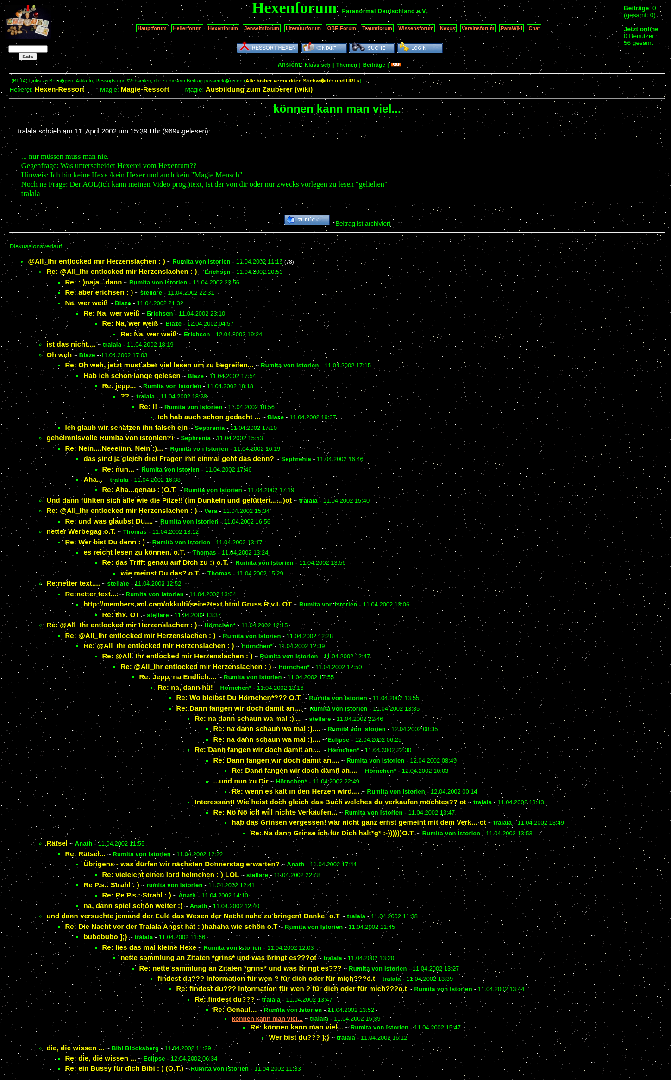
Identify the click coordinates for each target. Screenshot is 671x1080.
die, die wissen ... (75, 1048)
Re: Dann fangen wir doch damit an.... (239, 708)
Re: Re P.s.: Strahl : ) (136, 895)
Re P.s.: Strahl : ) (111, 885)
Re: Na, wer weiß (111, 313)
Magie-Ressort (145, 89)
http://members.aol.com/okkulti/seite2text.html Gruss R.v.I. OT (187, 604)
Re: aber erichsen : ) (99, 292)
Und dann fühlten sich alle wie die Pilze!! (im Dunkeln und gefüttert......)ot (169, 500)
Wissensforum (415, 28)
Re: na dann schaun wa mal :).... (248, 718)
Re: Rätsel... (85, 854)
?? (124, 396)
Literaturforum (303, 28)
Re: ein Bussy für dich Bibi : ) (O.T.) (124, 1068)
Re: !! (148, 407)
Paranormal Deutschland (378, 11)
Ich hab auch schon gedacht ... (208, 417)
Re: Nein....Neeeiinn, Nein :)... (114, 448)
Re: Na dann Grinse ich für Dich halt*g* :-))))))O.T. (332, 833)
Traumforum (377, 28)
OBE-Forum (341, 28)
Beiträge (374, 65)
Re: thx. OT (120, 615)
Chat (534, 28)
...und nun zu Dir (241, 781)
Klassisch (318, 65)
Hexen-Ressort (60, 89)
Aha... (93, 479)
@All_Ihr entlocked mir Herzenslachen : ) (96, 261)
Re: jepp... (119, 386)
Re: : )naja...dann (93, 282)
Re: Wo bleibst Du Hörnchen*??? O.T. (239, 697)
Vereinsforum (478, 28)
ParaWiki (511, 28)
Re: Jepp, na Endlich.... (177, 677)
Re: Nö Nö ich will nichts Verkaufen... (275, 812)
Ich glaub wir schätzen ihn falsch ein (126, 427)
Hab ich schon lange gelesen (131, 375)
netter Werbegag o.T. (81, 531)
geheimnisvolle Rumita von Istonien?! (110, 438)
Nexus (447, 28)
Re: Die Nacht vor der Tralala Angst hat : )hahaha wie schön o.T (171, 926)
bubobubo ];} (105, 937)
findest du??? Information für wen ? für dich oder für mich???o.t (266, 978)
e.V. (422, 11)
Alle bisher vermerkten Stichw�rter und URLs (302, 80)
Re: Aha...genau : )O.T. (139, 489)
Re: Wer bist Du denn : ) (105, 542)
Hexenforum (223, 28)
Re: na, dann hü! (185, 687)
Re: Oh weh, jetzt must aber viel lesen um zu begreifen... (159, 365)
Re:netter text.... (73, 583)
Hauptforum (152, 28)
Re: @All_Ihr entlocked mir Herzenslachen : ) (121, 271)
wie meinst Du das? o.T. (160, 573)
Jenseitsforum (261, 28)
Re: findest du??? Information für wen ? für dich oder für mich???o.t (291, 988)
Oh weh (59, 355)
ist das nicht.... (70, 344)
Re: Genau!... (235, 1009)
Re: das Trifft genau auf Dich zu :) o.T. (165, 562)
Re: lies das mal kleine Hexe (149, 947)
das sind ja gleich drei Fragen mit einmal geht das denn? (178, 458)
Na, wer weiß (86, 303)
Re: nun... (118, 469)
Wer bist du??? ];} (299, 1037)
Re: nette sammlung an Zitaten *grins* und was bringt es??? (240, 968)
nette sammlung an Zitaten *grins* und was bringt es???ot (218, 957)
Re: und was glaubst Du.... (109, 521)
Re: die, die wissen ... (100, 1058)
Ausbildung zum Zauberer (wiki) (259, 89)
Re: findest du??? (224, 999)
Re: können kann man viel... (296, 1027)
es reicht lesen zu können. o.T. (134, 552)
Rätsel (57, 843)
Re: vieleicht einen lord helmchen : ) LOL (170, 874)
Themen (346, 65)
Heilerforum (187, 28)
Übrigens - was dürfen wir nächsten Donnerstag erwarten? (181, 864)
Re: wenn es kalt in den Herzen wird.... (296, 791)
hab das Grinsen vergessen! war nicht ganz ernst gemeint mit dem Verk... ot (359, 822)
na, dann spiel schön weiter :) (132, 905)
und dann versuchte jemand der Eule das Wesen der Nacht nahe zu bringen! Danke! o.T (193, 916)
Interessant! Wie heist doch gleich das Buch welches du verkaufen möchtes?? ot (330, 802)
